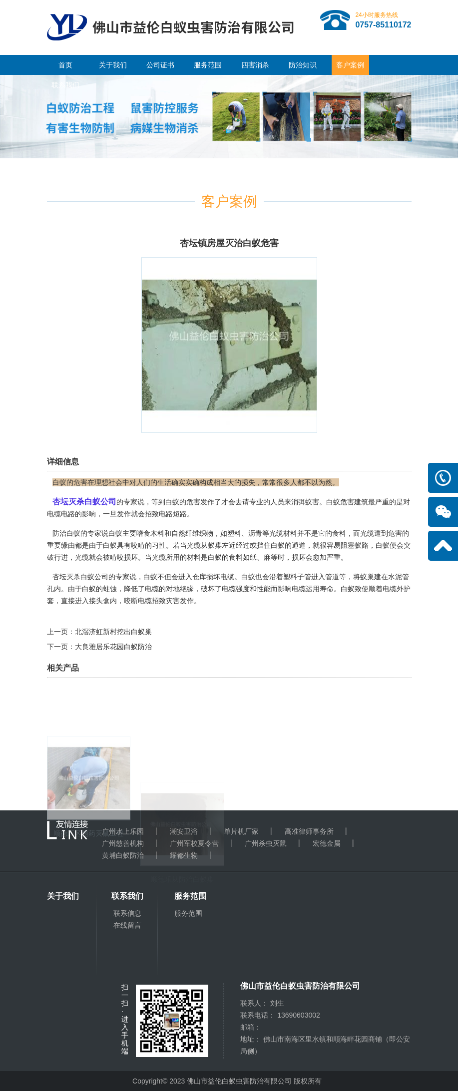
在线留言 (127, 925)
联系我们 (65, 85)
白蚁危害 (340, 502)
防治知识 (303, 65)
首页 (65, 65)
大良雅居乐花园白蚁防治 (113, 647)
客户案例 (350, 65)
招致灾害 (166, 601)
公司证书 (160, 65)
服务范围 (208, 65)
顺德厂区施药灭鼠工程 (88, 886)
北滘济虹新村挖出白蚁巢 (113, 632)
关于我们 (113, 65)
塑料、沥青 (244, 533)
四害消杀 (255, 65)
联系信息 (127, 913)
